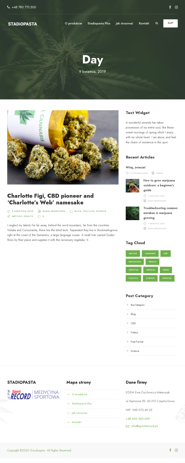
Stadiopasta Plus (97, 23)
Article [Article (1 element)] (133, 258)
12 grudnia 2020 (139, 177)
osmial (160, 177)
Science (96, 216)
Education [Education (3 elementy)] (135, 266)
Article (17, 220)
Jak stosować (123, 23)
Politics (84, 216)
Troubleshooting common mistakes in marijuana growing (157, 217)
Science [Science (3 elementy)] (150, 282)
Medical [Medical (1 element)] (151, 274)
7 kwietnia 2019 (156, 200)
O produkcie (71, 23)
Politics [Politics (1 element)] (133, 282)
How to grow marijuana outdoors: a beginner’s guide (159, 189)
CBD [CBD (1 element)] (166, 258)
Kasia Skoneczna (51, 216)
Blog (74, 216)
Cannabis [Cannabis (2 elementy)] (150, 258)
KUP (170, 23)
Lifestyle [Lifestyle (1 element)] (134, 274)
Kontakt (144, 23)
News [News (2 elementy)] (167, 274)
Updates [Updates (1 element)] (167, 282)
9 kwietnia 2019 (21, 216)
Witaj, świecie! (135, 171)
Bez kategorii (138, 309)
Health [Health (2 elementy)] (152, 266)
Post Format (138, 346)
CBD (133, 327)
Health (27, 220)
